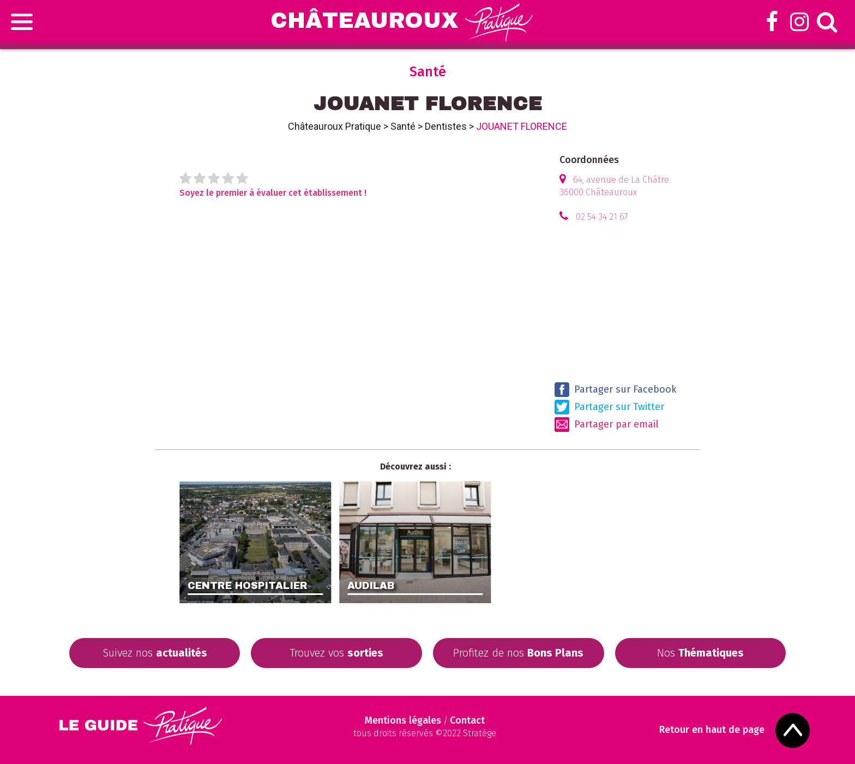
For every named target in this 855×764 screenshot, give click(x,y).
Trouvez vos (336, 652)
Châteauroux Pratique (334, 126)
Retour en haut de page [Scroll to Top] (711, 730)
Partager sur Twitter (609, 407)
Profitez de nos (518, 652)
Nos (700, 652)
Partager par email (607, 424)
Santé (403, 126)
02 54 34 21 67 (602, 217)
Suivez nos (155, 652)
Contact (467, 720)
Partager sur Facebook (616, 389)
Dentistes (446, 126)
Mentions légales (403, 720)
